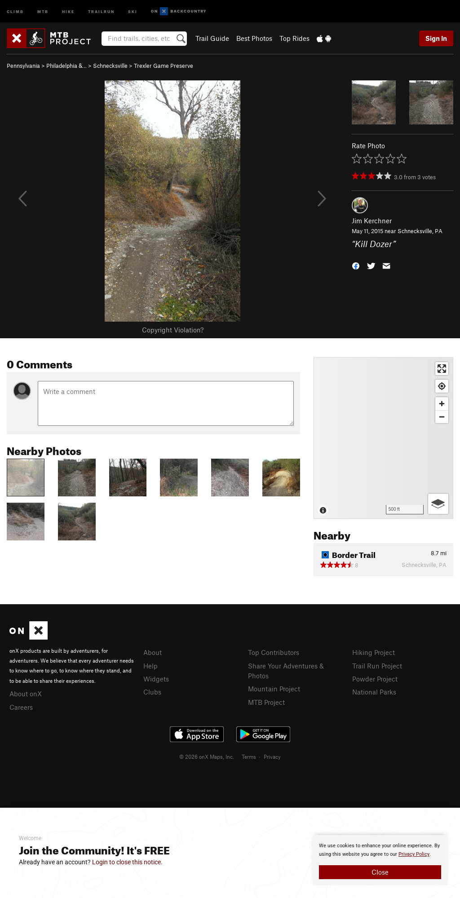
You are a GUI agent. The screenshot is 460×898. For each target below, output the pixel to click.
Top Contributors (273, 652)
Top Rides (294, 38)
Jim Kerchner (372, 221)
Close (380, 872)
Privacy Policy (413, 854)
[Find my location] (441, 386)
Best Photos (254, 38)
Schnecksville (110, 65)
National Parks (374, 692)
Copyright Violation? (172, 330)
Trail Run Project (377, 666)
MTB (43, 11)
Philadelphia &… (66, 65)
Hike (68, 11)
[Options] (438, 504)
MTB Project (266, 702)
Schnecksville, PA (420, 230)
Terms (249, 756)
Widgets (156, 679)
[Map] (383, 438)
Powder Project (375, 679)
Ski (132, 11)
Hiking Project (373, 652)
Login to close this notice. (127, 862)
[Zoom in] (441, 403)
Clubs (152, 692)
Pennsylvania (23, 65)
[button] (356, 265)
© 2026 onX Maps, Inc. (206, 756)
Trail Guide (212, 38)
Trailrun (101, 11)
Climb (15, 11)
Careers (21, 707)
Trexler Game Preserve (163, 65)
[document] (380, 860)
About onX (25, 694)
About (152, 652)
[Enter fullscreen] (441, 368)
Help (150, 666)
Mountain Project (274, 689)
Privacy (272, 756)
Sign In (436, 38)
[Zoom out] (441, 416)
